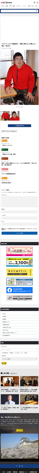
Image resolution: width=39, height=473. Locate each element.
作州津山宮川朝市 (6, 182)
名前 (3, 209)
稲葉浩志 (11, 352)
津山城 (26, 352)
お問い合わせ (5, 330)
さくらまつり (17, 352)
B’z (22, 352)
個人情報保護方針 (6, 335)
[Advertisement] (19, 23)
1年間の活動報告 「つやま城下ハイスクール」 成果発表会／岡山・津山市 (9, 390)
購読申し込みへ (19, 430)
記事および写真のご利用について (9, 332)
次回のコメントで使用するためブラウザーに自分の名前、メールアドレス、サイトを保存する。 (19, 229)
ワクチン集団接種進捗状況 (8, 173)
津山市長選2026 (5, 352)
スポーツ (18, 6)
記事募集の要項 (6, 324)
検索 (4, 363)
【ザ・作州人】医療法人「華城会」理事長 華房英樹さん (10, 408)
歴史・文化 (31, 6)
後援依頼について (6, 321)
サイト (3, 221)
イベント (24, 6)
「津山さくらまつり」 (7, 145)
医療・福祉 (5, 169)
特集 (7, 6)
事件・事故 (12, 6)
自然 (36, 6)
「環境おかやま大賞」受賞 (8, 154)
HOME (2, 6)
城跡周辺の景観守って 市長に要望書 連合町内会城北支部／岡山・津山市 (29, 390)
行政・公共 (5, 149)
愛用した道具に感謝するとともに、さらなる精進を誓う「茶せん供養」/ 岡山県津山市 (19, 164)
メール (3, 215)
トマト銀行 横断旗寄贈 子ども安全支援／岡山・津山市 (29, 408)
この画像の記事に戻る (19, 125)
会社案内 (4, 316)
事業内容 (4, 319)
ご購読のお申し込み (7, 327)
